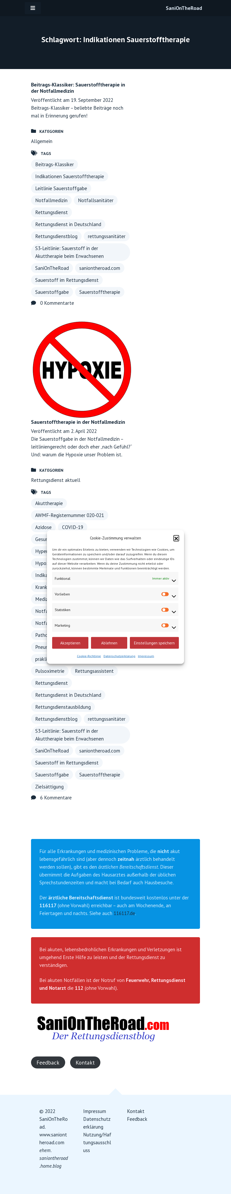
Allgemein (41, 141)
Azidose (43, 527)
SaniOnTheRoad (184, 8)
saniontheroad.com (99, 268)
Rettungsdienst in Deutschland (68, 224)
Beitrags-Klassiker (54, 164)
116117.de (124, 913)
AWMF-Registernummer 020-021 (69, 515)
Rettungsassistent (94, 671)
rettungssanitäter (106, 236)
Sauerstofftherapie (99, 292)
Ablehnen (109, 642)
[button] (176, 538)
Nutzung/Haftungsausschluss (97, 1142)
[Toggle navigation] (33, 8)
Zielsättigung (49, 786)
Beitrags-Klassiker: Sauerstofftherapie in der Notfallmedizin (78, 87)
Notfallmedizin (51, 200)
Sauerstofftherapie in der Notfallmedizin (78, 422)
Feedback (48, 1062)
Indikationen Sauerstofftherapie (69, 176)
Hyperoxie (46, 551)
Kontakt (85, 1062)
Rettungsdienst (51, 212)
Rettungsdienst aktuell (55, 480)
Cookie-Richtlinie (89, 656)
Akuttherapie (49, 503)
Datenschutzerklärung (119, 656)
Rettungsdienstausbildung (63, 707)
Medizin (43, 599)
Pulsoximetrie (49, 671)
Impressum (146, 656)
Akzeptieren (70, 642)
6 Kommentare (56, 797)
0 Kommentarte (57, 303)
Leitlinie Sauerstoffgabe (61, 188)
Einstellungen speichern (154, 642)
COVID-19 (72, 527)
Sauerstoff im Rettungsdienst (67, 280)
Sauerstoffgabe (52, 292)
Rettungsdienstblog (56, 236)
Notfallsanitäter (95, 200)
